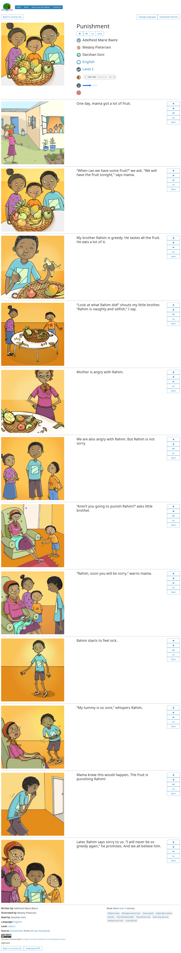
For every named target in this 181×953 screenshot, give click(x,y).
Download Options (168, 16)
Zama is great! (148, 913)
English (88, 61)
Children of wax (113, 913)
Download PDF (33, 948)
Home (19, 7)
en (93, 33)
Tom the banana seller (125, 917)
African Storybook (40, 930)
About (26, 7)
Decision (111, 917)
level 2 (122, 908)
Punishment (16, 930)
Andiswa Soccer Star (115, 921)
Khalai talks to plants (164, 913)
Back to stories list (12, 16)
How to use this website (41, 7)
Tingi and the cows (143, 917)
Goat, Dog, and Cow (160, 917)
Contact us (57, 7)
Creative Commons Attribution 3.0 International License (44, 939)
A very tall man (131, 921)
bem (100, 33)
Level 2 (88, 69)
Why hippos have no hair (131, 913)
